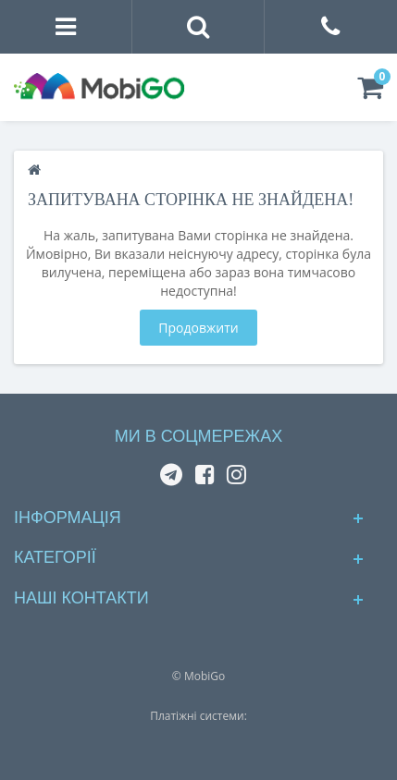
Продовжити (198, 327)
